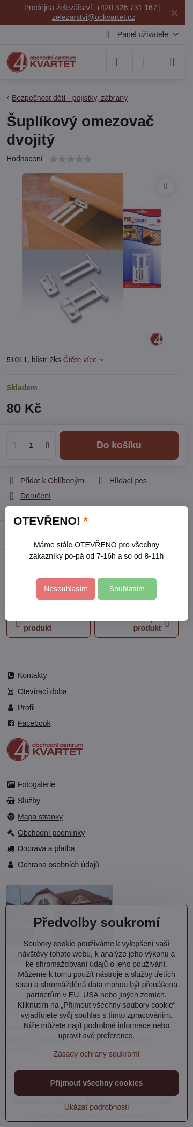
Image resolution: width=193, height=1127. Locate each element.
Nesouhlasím (66, 588)
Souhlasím (127, 588)
